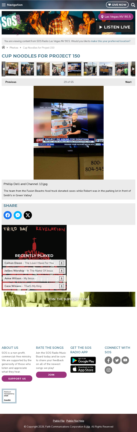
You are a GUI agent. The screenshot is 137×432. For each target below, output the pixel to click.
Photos (14, 47)
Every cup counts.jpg (58, 69)
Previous (9, 81)
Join (51, 374)
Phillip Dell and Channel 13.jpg (74, 69)
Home (3, 47)
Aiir (88, 426)
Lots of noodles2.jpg (43, 69)
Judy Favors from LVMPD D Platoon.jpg (11, 69)
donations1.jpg (90, 69)
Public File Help (75, 421)
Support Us (17, 378)
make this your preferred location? (110, 41)
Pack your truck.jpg (105, 69)
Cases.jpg (121, 69)
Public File (59, 421)
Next (127, 81)
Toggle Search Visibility (133, 5)
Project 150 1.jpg (27, 69)
